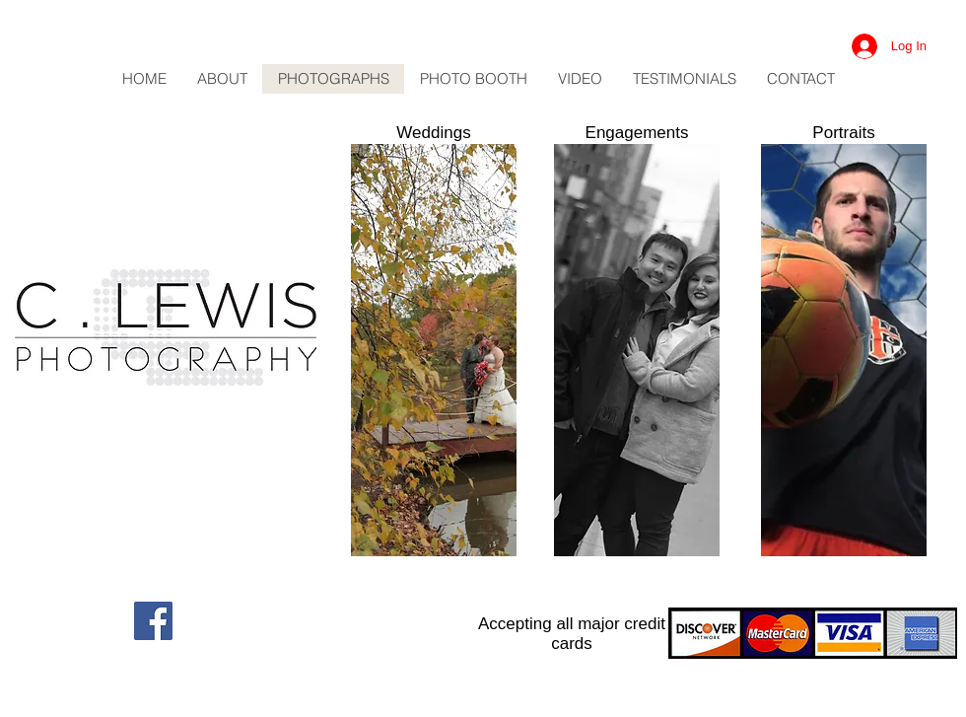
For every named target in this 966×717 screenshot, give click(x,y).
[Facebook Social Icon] (153, 621)
